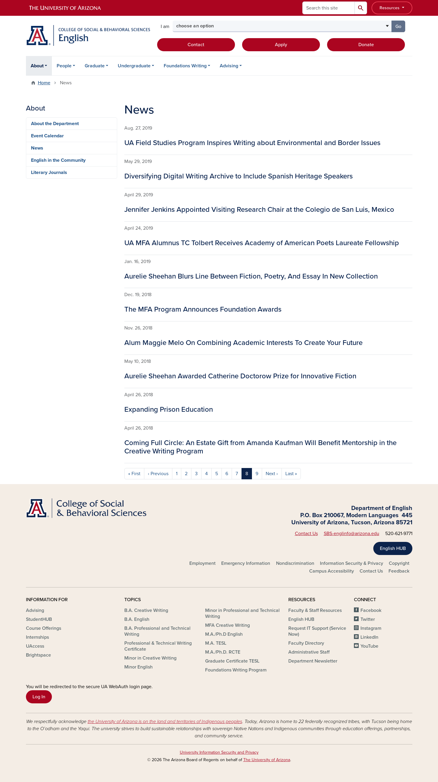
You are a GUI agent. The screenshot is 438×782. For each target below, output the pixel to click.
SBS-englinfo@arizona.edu (351, 534)
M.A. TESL (215, 643)
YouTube (369, 646)
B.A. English (136, 619)
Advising (229, 66)
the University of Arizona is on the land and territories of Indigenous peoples (165, 722)
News (37, 148)
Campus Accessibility (331, 571)
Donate (366, 45)
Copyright (399, 563)
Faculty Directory (306, 643)
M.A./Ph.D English (224, 634)
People (64, 66)
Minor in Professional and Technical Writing (242, 613)
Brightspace (38, 655)
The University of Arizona (266, 759)
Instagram (370, 628)
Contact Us (306, 534)
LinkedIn (369, 637)
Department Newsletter (312, 661)
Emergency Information (245, 563)
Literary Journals (49, 172)
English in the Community (58, 160)
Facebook (370, 610)
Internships (37, 637)
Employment (202, 563)
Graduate (95, 66)
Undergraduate (134, 66)
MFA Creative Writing (227, 625)
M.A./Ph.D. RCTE (222, 652)
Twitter (367, 619)
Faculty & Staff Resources (315, 610)
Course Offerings (43, 628)
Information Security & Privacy (351, 563)
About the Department (55, 124)
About (37, 66)
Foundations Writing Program (236, 670)
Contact (196, 45)
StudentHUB (39, 619)
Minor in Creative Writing (150, 658)
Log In (38, 697)
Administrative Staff (308, 652)
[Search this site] (328, 7)
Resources (390, 7)
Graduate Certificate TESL (232, 661)
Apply (281, 45)
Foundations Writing (185, 66)
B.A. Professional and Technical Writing (157, 631)
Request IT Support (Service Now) (317, 631)
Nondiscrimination (295, 563)
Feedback (399, 571)
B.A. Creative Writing (146, 610)
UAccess (35, 646)
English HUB (393, 548)
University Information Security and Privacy (219, 752)
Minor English (138, 667)
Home (44, 83)
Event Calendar (47, 136)
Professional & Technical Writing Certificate (158, 646)
